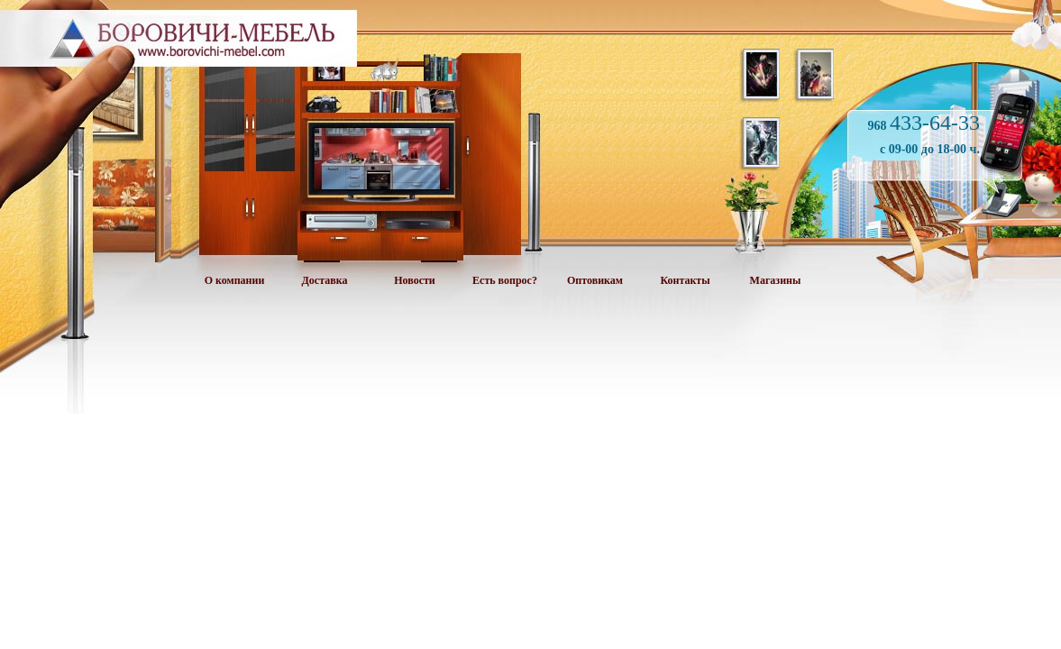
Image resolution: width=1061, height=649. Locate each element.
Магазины (775, 280)
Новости (414, 280)
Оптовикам (595, 280)
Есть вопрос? (504, 280)
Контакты (684, 280)
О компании (235, 280)
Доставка (325, 280)
